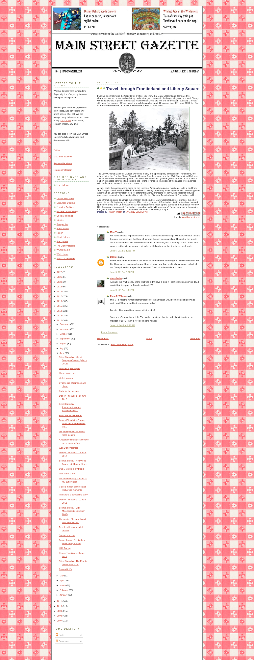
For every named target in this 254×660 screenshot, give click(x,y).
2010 (60, 606)
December (65, 324)
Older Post (195, 338)
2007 (60, 621)
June (62, 353)
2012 (60, 320)
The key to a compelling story (73, 494)
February (64, 590)
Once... (60, 220)
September (65, 338)
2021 (60, 277)
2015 (60, 306)
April (62, 580)
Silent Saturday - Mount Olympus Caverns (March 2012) (73, 360)
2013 (60, 315)
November (65, 329)
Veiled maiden (66, 378)
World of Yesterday (191, 217)
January (64, 595)
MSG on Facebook (63, 156)
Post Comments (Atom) (122, 344)
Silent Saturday (64, 237)
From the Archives (65, 207)
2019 (60, 286)
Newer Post (103, 338)
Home (149, 338)
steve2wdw (116, 278)
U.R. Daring (65, 548)
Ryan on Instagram (63, 170)
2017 (60, 296)
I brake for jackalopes (69, 368)
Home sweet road (67, 373)
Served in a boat (67, 535)
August (63, 343)
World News (62, 254)
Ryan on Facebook (63, 163)
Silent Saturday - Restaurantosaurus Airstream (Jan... (70, 407)
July (62, 348)
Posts (60, 635)
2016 (60, 301)
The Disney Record (66, 246)
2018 (60, 291)
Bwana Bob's (65, 569)
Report (60, 233)
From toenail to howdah (70, 415)
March (63, 585)
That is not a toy (67, 473)
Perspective (62, 224)
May (62, 575)
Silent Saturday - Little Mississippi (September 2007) (72, 511)
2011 (60, 601)
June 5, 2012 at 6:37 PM (122, 272)
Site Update (62, 241)
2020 (60, 282)
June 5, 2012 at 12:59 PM (122, 251)
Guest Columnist (65, 216)
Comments (62, 641)
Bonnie (113, 257)
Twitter (57, 150)
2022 (60, 272)
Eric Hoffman (63, 185)
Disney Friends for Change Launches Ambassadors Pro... (72, 423)
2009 (60, 611)
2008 (60, 616)
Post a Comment (109, 332)
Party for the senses (69, 391)
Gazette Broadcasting (67, 211)
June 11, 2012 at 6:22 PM (122, 325)
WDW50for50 (63, 250)
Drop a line (66, 120)
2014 (60, 311)
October (64, 334)
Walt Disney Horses (68, 448)
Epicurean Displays (66, 203)
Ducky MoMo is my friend (71, 469)
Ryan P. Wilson (118, 296)
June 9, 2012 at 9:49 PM (122, 290)
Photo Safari (63, 228)
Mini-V (113, 232)
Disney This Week (65, 198)
